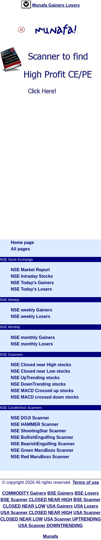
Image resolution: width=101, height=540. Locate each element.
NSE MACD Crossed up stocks (42, 390)
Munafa (40, 5)
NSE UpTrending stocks (35, 377)
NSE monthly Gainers (33, 337)
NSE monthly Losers (32, 344)
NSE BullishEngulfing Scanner (42, 437)
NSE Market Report (30, 269)
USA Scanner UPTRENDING (72, 519)
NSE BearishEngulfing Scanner (43, 443)
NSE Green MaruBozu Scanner (42, 450)
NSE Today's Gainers (32, 282)
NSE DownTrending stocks (38, 384)
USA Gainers (60, 506)
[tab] (26, 4)
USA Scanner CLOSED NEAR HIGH (36, 512)
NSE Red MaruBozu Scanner (40, 456)
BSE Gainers (60, 493)
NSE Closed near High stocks (41, 364)
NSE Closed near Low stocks (40, 371)
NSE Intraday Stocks (32, 276)
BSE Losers (87, 493)
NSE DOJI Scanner (30, 418)
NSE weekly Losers (30, 316)
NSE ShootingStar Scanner (38, 431)
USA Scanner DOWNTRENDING (50, 525)
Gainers (57, 5)
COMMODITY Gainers (24, 493)
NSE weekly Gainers (31, 310)
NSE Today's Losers (31, 289)
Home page (22, 242)
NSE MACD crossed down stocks (45, 397)
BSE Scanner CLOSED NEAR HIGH (36, 499)
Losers (73, 5)
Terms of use (85, 482)
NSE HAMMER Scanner (34, 424)
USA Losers (86, 506)
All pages (20, 249)
